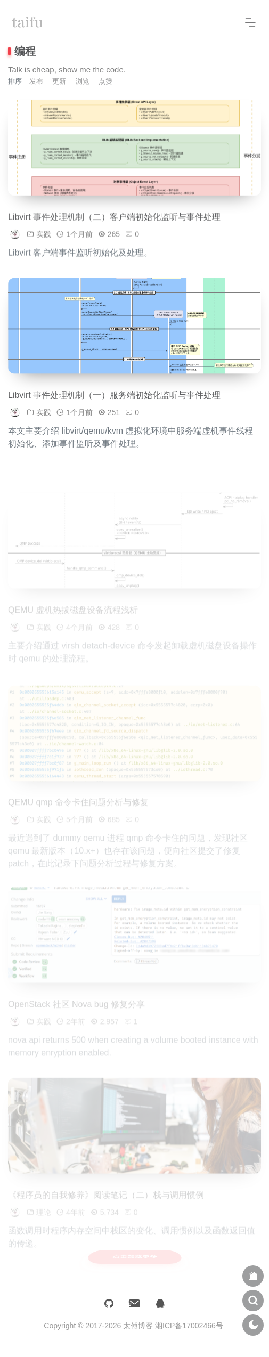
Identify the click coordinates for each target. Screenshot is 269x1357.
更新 (59, 81)
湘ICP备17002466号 (189, 1325)
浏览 (82, 81)
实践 (43, 237)
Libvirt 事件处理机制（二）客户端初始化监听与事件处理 (114, 220)
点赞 (105, 81)
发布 (36, 81)
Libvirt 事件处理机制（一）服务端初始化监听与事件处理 (114, 398)
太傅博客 (138, 1325)
